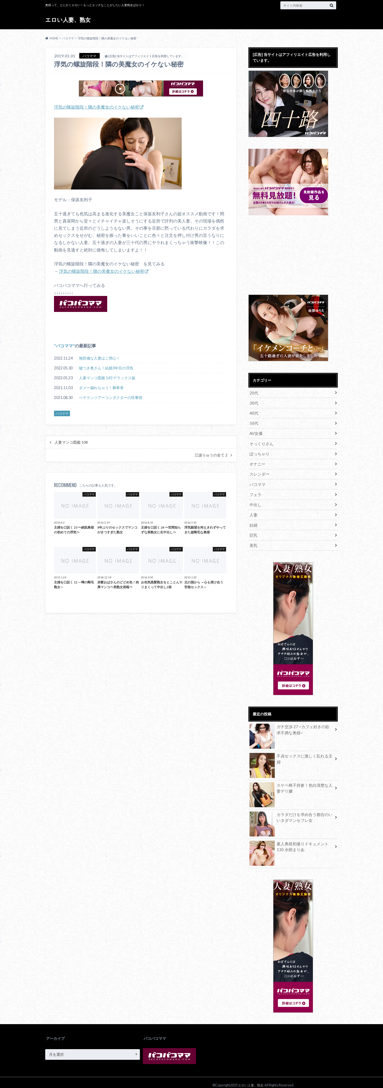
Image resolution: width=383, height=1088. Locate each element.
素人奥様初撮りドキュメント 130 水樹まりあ (290, 841)
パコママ (64, 345)
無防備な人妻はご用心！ (99, 358)
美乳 (253, 540)
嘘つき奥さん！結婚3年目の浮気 (106, 367)
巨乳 (253, 530)
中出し (255, 500)
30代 (253, 402)
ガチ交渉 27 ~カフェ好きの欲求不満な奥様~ (291, 725)
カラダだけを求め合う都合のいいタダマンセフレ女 (290, 812)
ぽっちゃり (258, 451)
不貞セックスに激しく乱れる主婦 (290, 751)
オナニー (256, 461)
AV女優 (255, 432)
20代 (253, 392)
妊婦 (253, 520)
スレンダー (258, 471)
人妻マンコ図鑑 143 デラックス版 (107, 377)
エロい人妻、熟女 (69, 19)
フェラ (255, 491)
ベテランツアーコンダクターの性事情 (110, 397)
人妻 (253, 510)
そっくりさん (260, 441)
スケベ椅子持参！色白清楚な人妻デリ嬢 (290, 783)
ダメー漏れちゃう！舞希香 (101, 387)
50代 (253, 422)
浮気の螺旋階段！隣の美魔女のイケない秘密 (96, 106)
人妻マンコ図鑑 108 (71, 442)
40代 (253, 412)
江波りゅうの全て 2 (211, 455)
